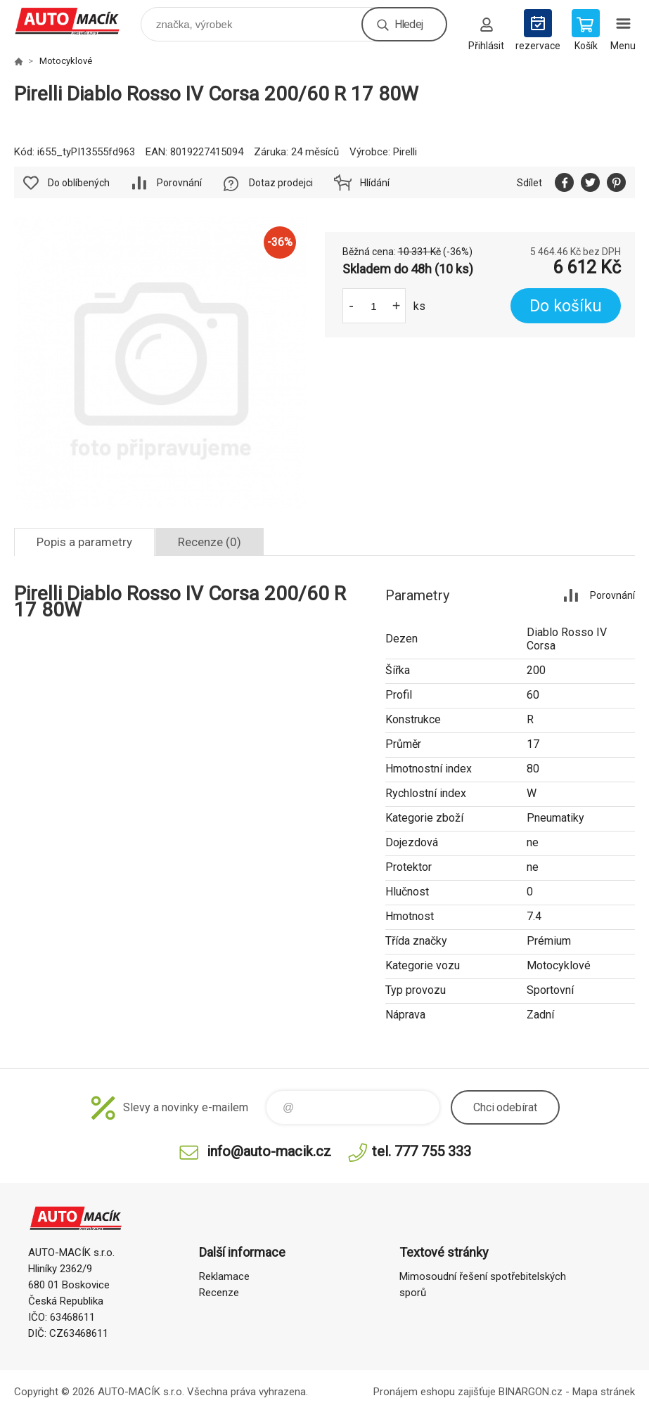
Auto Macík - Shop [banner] (76, 20)
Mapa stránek (603, 1391)
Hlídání (375, 182)
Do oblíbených (79, 182)
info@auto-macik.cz (269, 1151)
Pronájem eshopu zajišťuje (434, 1391)
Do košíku (565, 306)
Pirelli (405, 151)
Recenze (219, 1292)
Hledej (408, 24)
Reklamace (224, 1276)
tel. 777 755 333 (421, 1151)
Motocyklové (65, 61)
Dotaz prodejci (281, 182)
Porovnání (179, 182)
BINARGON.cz (531, 1391)
